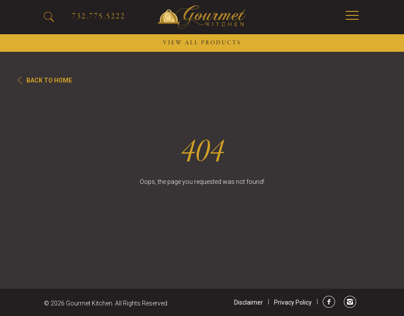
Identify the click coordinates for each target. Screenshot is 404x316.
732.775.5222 (99, 16)
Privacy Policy (293, 302)
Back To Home (49, 80)
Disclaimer (248, 302)
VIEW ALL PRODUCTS (202, 43)
